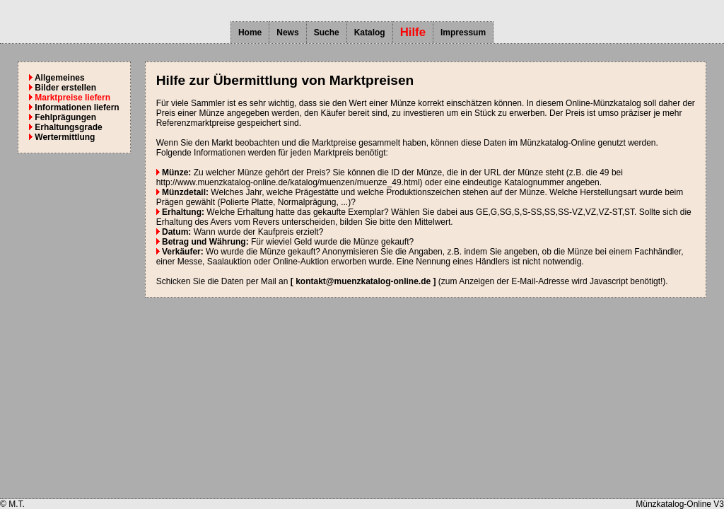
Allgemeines (57, 78)
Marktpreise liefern (69, 98)
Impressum (463, 32)
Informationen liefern (74, 107)
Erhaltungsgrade (66, 127)
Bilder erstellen (62, 88)
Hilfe (413, 32)
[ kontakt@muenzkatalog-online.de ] (363, 281)
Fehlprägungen (62, 117)
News (287, 32)
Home (250, 32)
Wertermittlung (62, 137)
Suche (326, 32)
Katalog (369, 32)
